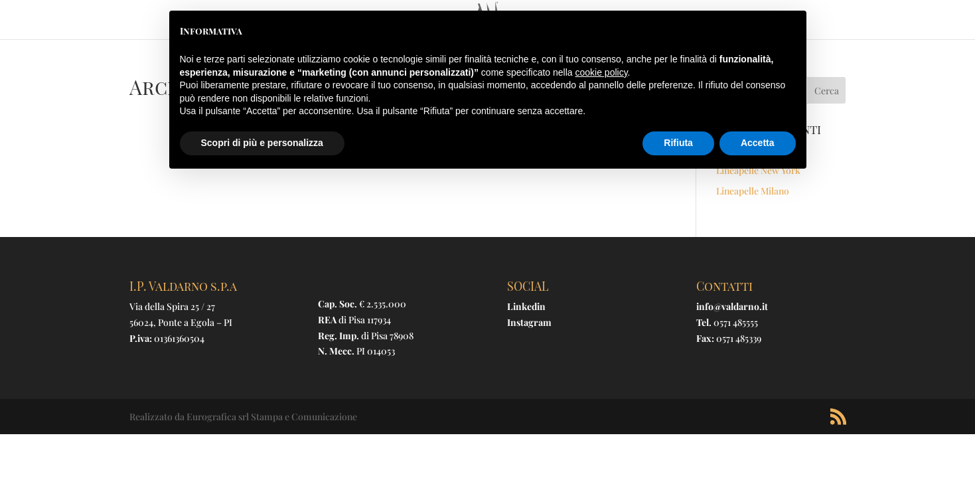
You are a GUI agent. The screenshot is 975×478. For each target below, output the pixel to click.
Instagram (529, 322)
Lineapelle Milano (752, 191)
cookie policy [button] (601, 72)
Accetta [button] (758, 142)
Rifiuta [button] (678, 142)
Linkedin (526, 306)
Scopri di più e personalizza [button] (262, 142)
